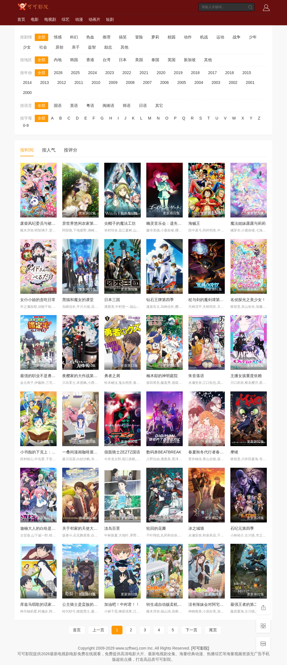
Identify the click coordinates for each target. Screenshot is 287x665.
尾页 (213, 630)
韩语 (127, 105)
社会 (43, 47)
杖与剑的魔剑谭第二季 (208, 299)
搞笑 (123, 37)
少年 (253, 37)
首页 (21, 19)
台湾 (106, 60)
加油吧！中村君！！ (122, 604)
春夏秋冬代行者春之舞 (208, 452)
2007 (147, 82)
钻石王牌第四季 (160, 299)
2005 (181, 82)
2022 (126, 72)
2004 (199, 82)
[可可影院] (200, 648)
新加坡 (190, 60)
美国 (139, 60)
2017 (212, 72)
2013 (44, 82)
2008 (130, 82)
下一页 (191, 630)
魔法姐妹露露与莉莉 (248, 223)
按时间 (27, 150)
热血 (90, 37)
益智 (92, 47)
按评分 (70, 150)
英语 (74, 105)
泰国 (155, 60)
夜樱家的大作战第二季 (81, 375)
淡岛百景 (112, 528)
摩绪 (234, 452)
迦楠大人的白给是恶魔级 (41, 528)
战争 (236, 37)
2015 (246, 72)
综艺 (66, 19)
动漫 (79, 19)
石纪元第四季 (242, 528)
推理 (106, 37)
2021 (144, 72)
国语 (58, 105)
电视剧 (50, 19)
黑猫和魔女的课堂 (78, 299)
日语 (143, 105)
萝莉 (155, 37)
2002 (233, 82)
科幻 (74, 37)
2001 (250, 82)
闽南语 (108, 105)
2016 (229, 72)
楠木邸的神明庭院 (162, 375)
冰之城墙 (196, 528)
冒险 (139, 37)
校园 (171, 37)
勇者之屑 (112, 375)
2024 (92, 72)
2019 (178, 72)
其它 (159, 105)
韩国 (74, 60)
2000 (27, 92)
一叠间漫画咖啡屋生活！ (83, 452)
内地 (58, 60)
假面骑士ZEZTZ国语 (122, 452)
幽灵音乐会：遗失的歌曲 (167, 223)
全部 (41, 37)
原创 (59, 47)
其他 (124, 47)
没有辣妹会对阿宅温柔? (209, 604)
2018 (195, 72)
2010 (96, 82)
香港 (90, 60)
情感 (58, 37)
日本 (123, 60)
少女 (27, 47)
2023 (109, 72)
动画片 (94, 19)
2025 (75, 72)
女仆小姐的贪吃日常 (37, 299)
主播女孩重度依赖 (246, 375)
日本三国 (112, 299)
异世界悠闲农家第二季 (81, 223)
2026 (58, 72)
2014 (27, 82)
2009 (113, 82)
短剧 (110, 19)
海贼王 (194, 223)
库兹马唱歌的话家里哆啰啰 (43, 604)
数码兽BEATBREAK (163, 452)
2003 (216, 82)
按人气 (48, 150)
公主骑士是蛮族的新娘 (81, 604)
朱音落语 (196, 375)
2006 (164, 82)
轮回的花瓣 (156, 528)
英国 (171, 60)
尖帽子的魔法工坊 (120, 223)
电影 (35, 19)
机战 (204, 37)
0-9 (26, 125)
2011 (78, 82)
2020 (161, 72)
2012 (61, 82)
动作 (188, 37)
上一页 (98, 630)
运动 (220, 37)
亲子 (76, 47)
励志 (108, 47)
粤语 (90, 105)
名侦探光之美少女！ (248, 299)
